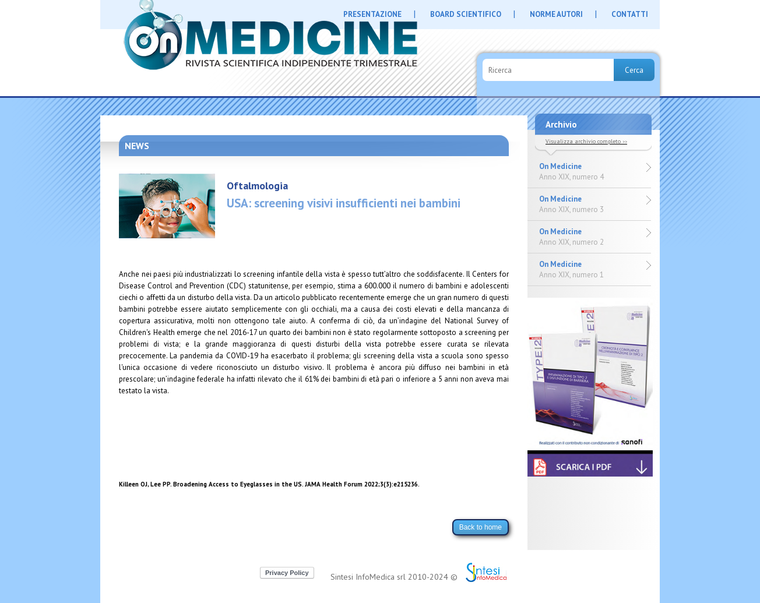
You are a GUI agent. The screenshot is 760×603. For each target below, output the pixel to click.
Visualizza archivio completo (586, 141)
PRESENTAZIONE (372, 14)
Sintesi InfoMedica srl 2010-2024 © (394, 577)
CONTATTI (629, 14)
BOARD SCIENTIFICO (465, 14)
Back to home (480, 527)
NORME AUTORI (556, 14)
